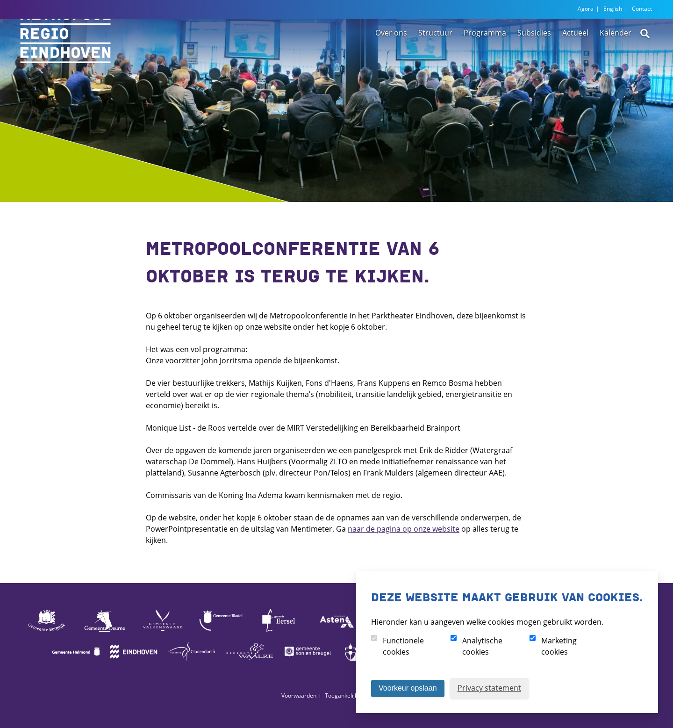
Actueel (575, 62)
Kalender (615, 62)
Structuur (435, 62)
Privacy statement (489, 688)
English (612, 9)
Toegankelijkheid (347, 695)
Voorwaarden (298, 695)
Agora (586, 9)
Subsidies (534, 62)
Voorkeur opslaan (408, 688)
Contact (642, 9)
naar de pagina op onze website (403, 529)
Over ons (391, 62)
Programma (485, 62)
